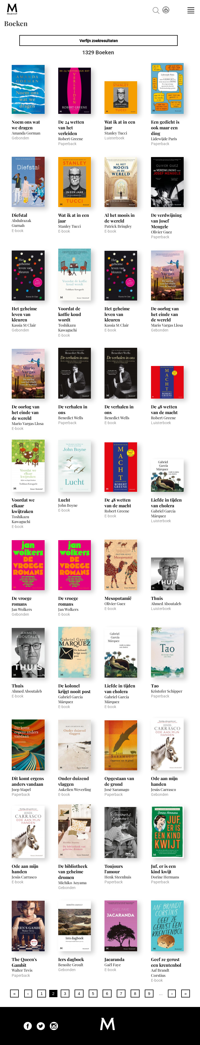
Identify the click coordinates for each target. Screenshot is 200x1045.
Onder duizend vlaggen (73, 781)
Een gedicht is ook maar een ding (165, 127)
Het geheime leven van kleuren (24, 314)
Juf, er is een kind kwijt (163, 869)
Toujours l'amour (113, 869)
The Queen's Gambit (24, 962)
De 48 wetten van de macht (164, 409)
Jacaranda (114, 959)
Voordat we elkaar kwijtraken (23, 505)
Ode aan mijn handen (164, 781)
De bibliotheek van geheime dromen (72, 871)
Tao (155, 686)
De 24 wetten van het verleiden (71, 127)
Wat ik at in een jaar (119, 124)
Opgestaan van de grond (119, 781)
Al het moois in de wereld (119, 218)
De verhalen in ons (72, 409)
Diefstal (19, 215)
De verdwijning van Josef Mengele (166, 220)
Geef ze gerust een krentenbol (166, 962)
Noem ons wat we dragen (26, 124)
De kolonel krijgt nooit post (74, 688)
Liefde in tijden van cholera (166, 502)
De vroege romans (22, 601)
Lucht (64, 500)
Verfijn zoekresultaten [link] (98, 41)
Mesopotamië (117, 598)
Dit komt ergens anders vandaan (28, 781)
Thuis (157, 598)
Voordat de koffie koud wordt (69, 314)
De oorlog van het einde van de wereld (165, 314)
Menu (191, 10)
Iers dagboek (71, 959)
